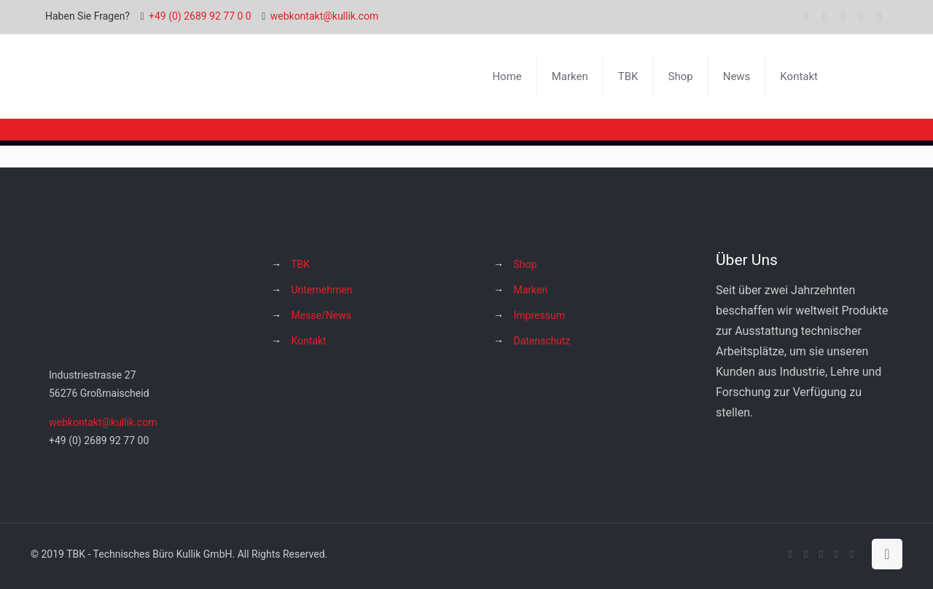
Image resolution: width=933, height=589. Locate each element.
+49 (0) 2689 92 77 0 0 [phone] (200, 16)
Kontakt (308, 341)
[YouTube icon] (843, 16)
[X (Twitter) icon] (824, 16)
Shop (524, 264)
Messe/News (321, 315)
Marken (530, 290)
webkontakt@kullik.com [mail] (324, 16)
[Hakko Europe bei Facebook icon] (879, 16)
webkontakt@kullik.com (103, 422)
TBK (300, 264)
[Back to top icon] (887, 554)
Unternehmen (321, 290)
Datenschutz (541, 341)
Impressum (538, 315)
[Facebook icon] (806, 16)
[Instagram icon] (861, 16)
